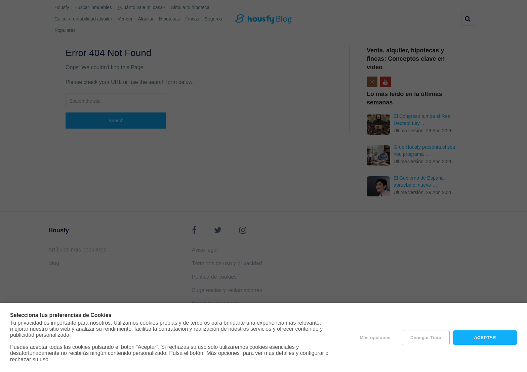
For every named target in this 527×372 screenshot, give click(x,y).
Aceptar (485, 337)
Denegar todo (425, 337)
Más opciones (375, 337)
